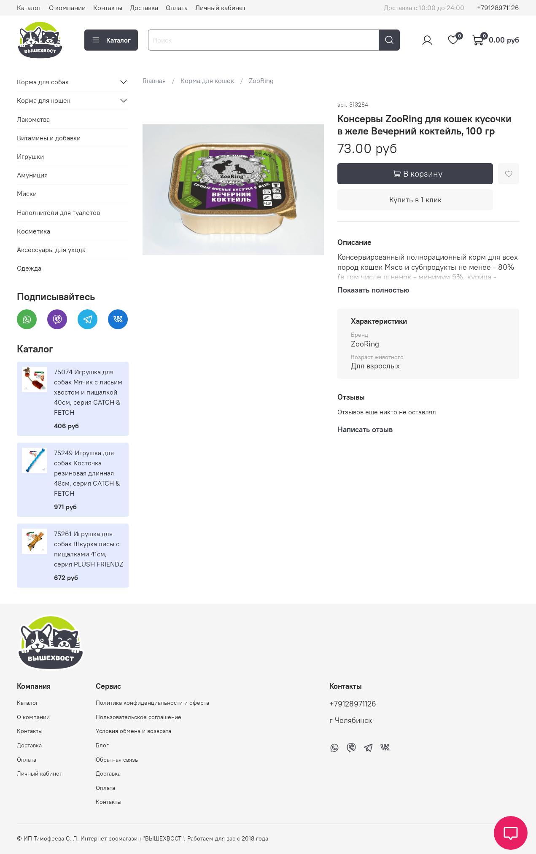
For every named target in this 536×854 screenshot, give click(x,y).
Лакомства (33, 119)
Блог (102, 745)
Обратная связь (117, 759)
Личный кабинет (220, 7)
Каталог (29, 7)
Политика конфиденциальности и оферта (152, 702)
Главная (154, 80)
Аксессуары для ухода (51, 249)
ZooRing (261, 80)
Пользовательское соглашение (138, 717)
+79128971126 (498, 7)
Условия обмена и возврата (133, 731)
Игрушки (30, 156)
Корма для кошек (207, 80)
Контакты (107, 7)
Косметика (33, 231)
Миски (27, 193)
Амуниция (32, 175)
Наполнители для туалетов (58, 212)
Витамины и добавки (49, 138)
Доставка (144, 7)
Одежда (29, 268)
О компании (67, 7)
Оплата (177, 7)
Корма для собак (43, 82)
